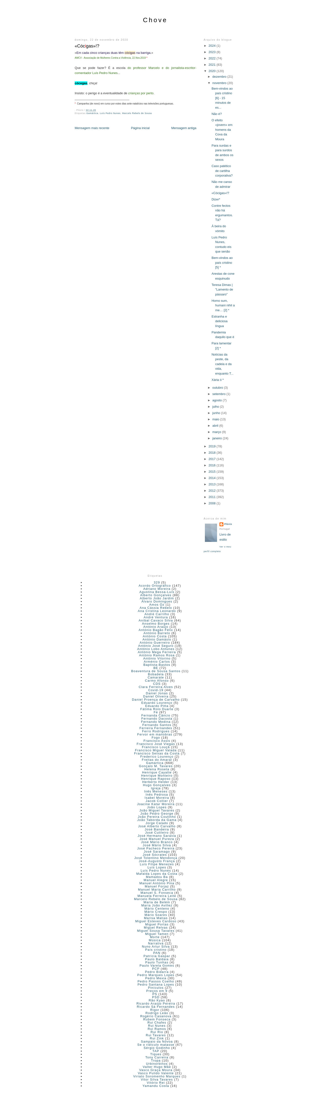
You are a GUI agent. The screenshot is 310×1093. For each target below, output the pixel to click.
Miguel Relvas (156, 927)
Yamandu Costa (156, 1086)
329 (157, 582)
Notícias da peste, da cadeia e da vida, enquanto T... (222, 364)
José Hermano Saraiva (157, 836)
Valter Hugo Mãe (157, 1067)
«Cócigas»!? (220, 193)
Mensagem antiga (183, 128)
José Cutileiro (157, 832)
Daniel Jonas (157, 693)
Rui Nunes (156, 1025)
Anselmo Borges (156, 623)
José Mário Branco (157, 842)
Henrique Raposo (156, 779)
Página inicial (140, 128)
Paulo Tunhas (156, 962)
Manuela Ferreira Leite (156, 896)
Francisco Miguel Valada (156, 750)
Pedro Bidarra (157, 972)
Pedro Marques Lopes (155, 975)
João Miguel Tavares (156, 810)
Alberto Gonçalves (155, 595)
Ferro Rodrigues (156, 731)
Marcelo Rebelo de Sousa (137, 113)
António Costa (155, 636)
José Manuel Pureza (157, 839)
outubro (218, 387)
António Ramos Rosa (157, 655)
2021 (213, 64)
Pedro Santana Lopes (155, 984)
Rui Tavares (156, 1035)
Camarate (156, 677)
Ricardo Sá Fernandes (156, 1006)
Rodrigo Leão (157, 1013)
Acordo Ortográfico (155, 585)
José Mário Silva (157, 845)
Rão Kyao (157, 1000)
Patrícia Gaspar (157, 956)
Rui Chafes (156, 1022)
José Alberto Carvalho (156, 826)
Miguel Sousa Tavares (156, 931)
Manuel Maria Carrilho (157, 889)
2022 (213, 58)
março (217, 432)
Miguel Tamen (156, 934)
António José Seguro (155, 646)
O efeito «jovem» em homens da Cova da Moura (221, 129)
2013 (213, 484)
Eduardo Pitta (157, 706)
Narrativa (156, 943)
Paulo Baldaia (157, 959)
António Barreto (157, 633)
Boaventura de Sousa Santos (156, 671)
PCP (156, 969)
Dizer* (215, 199)
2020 (213, 71)
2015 (213, 471)
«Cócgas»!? (87, 46)
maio (216, 419)
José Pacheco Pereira (155, 848)
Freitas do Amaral (157, 760)
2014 (213, 478)
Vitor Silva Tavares (157, 1079)
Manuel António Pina (156, 883)
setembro (219, 394)
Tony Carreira (156, 1057)
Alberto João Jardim (157, 598)
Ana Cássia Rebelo (156, 608)
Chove (155, 20)
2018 (213, 452)
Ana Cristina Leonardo (157, 611)
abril (215, 425)
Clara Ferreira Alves (156, 687)
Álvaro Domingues (156, 601)
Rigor (154, 1010)
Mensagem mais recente (92, 128)
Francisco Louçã (156, 747)
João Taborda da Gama (157, 820)
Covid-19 (155, 690)
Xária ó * (217, 380)
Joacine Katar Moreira (155, 804)
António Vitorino (156, 658)
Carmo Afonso (157, 680)
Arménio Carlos (157, 661)
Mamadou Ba (157, 877)
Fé (156, 712)
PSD (156, 997)
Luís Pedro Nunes (110, 113)
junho (216, 413)
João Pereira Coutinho (157, 817)
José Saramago (157, 851)
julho (216, 406)
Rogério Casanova (155, 1016)
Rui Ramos (157, 1029)
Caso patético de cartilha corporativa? (222, 170)
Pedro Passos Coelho (155, 981)
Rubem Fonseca (157, 1019)
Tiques (155, 1054)
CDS (157, 684)
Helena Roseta (156, 769)
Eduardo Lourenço (157, 703)
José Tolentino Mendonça (155, 858)
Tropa (156, 1060)
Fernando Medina (156, 722)
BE (155, 668)
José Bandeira (157, 829)
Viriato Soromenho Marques (157, 1076)
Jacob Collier (157, 801)
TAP (155, 1051)
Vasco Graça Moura (156, 1070)
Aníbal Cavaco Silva (156, 620)
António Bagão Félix (156, 630)
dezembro (219, 76)
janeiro (217, 438)
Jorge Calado (157, 823)
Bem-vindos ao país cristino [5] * (222, 262)
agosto (217, 400)
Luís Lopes (156, 867)
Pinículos (156, 987)
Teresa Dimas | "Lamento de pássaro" (222, 289)
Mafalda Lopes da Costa (157, 874)
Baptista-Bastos (156, 665)
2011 (213, 497)
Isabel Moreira (157, 798)
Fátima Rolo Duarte (156, 709)
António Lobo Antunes (155, 649)
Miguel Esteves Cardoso (156, 921)
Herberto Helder (155, 782)
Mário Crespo (156, 912)
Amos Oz (156, 604)
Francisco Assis (157, 741)
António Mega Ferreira (157, 652)
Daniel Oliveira (155, 696)
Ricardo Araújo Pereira (156, 1003)
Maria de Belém (157, 902)
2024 (213, 45)
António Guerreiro (155, 642)
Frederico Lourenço (156, 756)
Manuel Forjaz (157, 886)
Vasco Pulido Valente (156, 1073)
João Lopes (157, 807)
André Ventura (156, 617)
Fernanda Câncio (155, 715)
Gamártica (92, 113)
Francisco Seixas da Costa (157, 753)
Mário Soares (156, 915)
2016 (213, 465)
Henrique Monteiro (157, 775)
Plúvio (228, 524)
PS (154, 994)
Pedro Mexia (155, 978)
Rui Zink (157, 1038)
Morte (155, 937)
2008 (213, 503)
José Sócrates (155, 855)
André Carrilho (157, 614)
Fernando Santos (156, 725)
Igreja (156, 788)
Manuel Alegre (156, 880)
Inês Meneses (156, 791)
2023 (213, 52)
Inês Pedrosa (157, 794)
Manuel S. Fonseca (157, 893)
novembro (219, 83)
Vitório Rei (156, 1082)
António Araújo (155, 627)
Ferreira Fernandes (155, 728)
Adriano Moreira (157, 589)
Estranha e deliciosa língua (219, 321)
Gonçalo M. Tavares (156, 766)
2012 (213, 490)
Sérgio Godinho (157, 1048)
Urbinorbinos (157, 1063)
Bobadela (156, 674)
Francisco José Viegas (156, 744)
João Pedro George (156, 813)
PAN (157, 953)
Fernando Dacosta (157, 718)
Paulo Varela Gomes (156, 965)
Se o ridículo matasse (155, 1044)
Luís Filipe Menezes (157, 864)
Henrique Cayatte (157, 772)
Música (155, 940)
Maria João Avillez (157, 905)
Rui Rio (157, 1032)
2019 (213, 446)
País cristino (156, 950)
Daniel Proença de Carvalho (156, 699)
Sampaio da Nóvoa (157, 1041)
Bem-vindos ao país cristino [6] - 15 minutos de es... (222, 98)
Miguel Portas (156, 924)
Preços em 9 (156, 991)
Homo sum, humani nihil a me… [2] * (223, 305)
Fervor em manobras (154, 734)
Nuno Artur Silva (156, 946)
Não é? (216, 114)
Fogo (156, 737)
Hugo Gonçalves (157, 785)
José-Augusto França (157, 861)
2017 (213, 459)
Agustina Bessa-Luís (156, 592)
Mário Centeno (157, 908)
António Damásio (156, 639)
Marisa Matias (156, 918)
